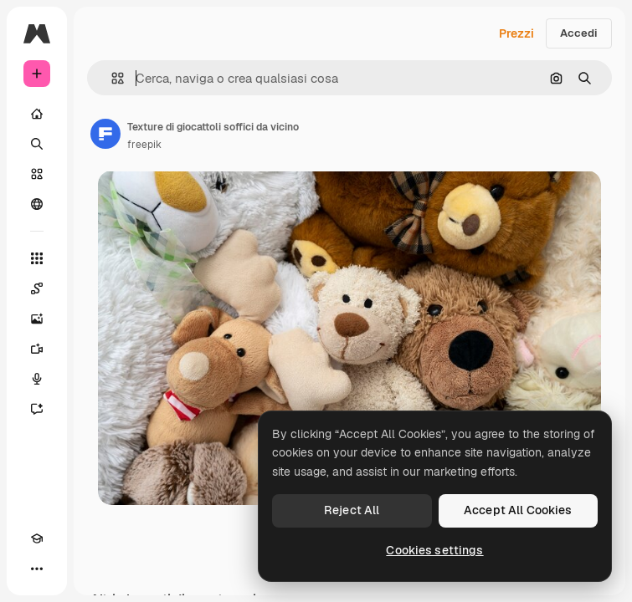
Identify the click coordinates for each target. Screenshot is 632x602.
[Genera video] (36, 348)
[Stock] (36, 174)
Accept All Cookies (518, 510)
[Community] (36, 204)
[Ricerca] (36, 143)
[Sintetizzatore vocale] (36, 378)
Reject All (351, 510)
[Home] (36, 113)
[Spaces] (36, 288)
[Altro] (36, 568)
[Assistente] (36, 408)
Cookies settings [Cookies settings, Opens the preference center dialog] (434, 550)
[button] (111, 78)
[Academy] (36, 538)
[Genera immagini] (36, 318)
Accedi (579, 33)
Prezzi (516, 33)
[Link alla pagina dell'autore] (105, 134)
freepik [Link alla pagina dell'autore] (144, 144)
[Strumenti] (36, 258)
